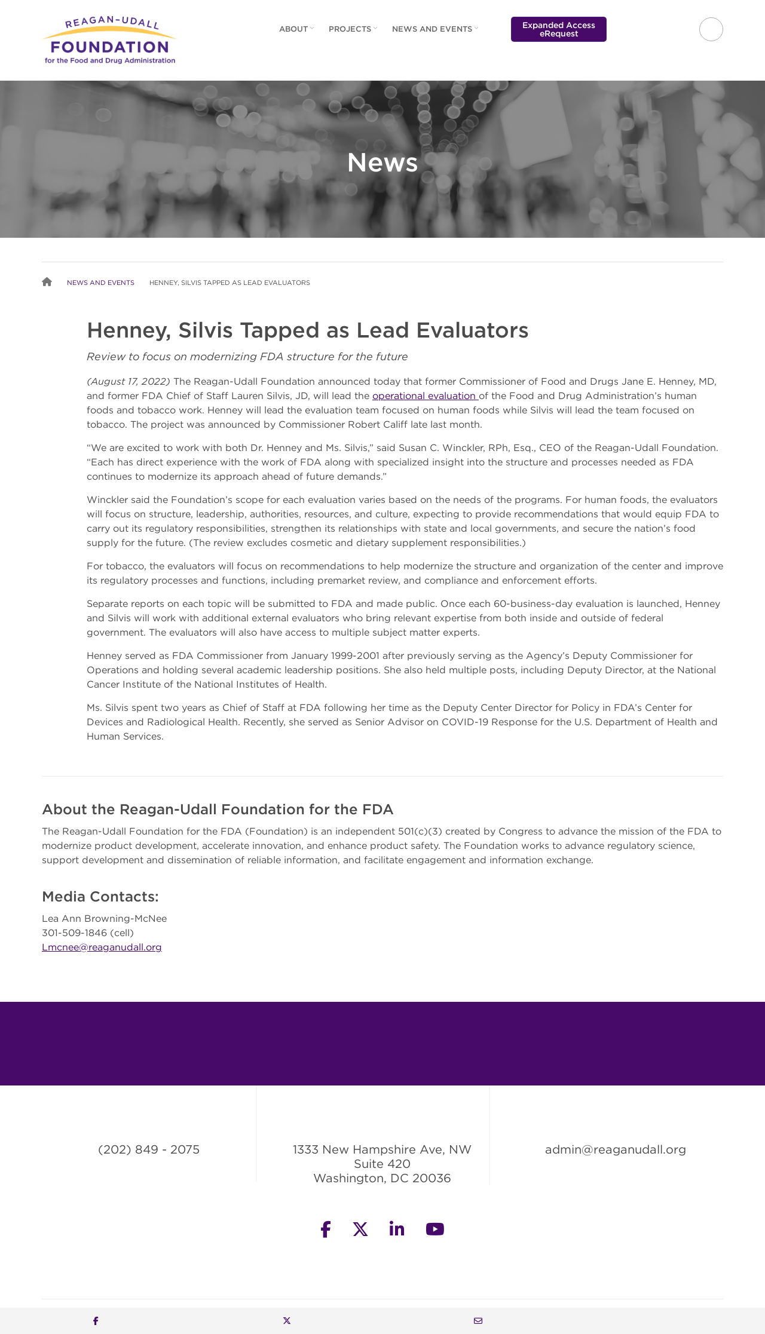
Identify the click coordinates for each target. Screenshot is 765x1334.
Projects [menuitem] (354, 33)
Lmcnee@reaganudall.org (102, 947)
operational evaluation (425, 395)
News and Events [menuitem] (436, 33)
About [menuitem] (298, 33)
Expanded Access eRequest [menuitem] (558, 29)
